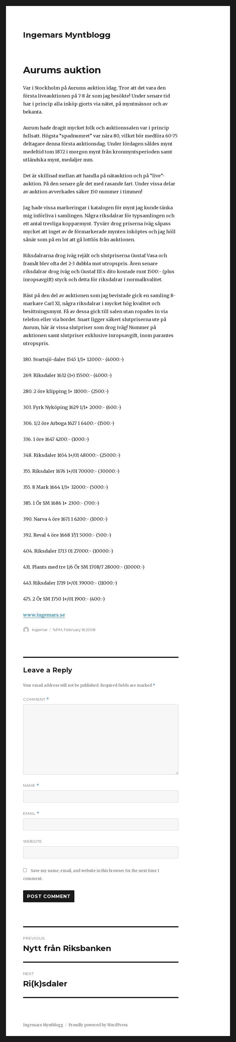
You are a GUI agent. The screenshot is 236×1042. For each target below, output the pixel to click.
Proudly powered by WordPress (98, 1025)
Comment (36, 699)
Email (31, 813)
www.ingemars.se (44, 615)
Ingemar (40, 629)
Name (31, 785)
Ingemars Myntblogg (67, 35)
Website (32, 841)
